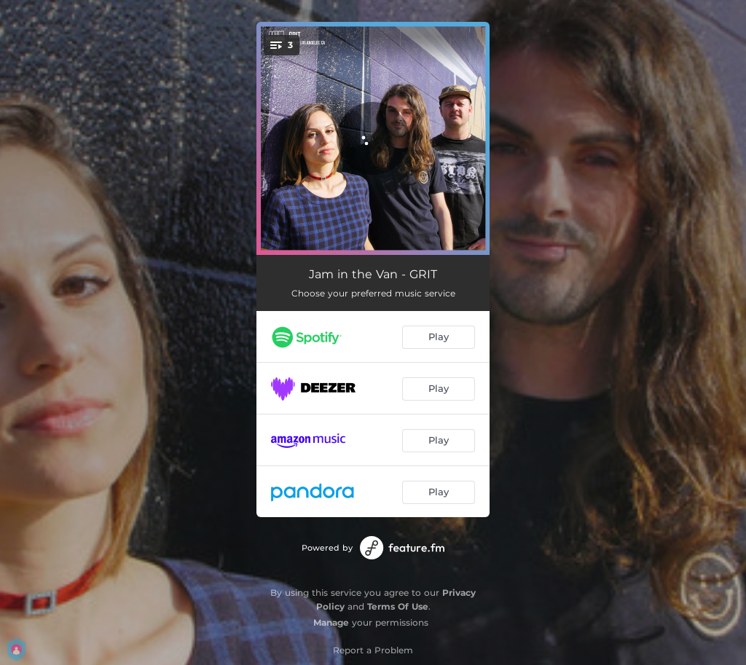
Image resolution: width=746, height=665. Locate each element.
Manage (331, 622)
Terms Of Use (397, 606)
